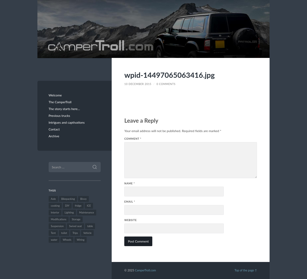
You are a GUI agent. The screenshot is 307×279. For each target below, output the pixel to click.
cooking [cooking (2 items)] (55, 205)
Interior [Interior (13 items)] (55, 212)
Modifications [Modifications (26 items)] (58, 219)
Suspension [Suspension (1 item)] (57, 226)
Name (129, 183)
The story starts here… (64, 109)
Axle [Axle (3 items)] (53, 198)
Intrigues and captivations (67, 122)
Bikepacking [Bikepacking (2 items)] (68, 198)
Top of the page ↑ (246, 270)
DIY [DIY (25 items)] (67, 205)
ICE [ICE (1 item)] (89, 205)
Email (129, 201)
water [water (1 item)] (54, 239)
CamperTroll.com (145, 270)
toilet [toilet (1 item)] (64, 233)
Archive (54, 136)
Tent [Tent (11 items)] (53, 233)
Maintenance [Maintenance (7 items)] (86, 212)
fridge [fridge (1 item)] (78, 205)
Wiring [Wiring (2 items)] (80, 239)
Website (130, 220)
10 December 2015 (137, 84)
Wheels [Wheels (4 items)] (67, 239)
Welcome (55, 95)
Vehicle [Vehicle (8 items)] (87, 233)
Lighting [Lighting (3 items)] (69, 212)
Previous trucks (59, 115)
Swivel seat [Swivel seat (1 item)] (75, 226)
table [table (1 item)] (90, 226)
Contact (54, 129)
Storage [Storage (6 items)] (76, 219)
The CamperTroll (60, 102)
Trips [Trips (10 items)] (75, 233)
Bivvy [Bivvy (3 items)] (83, 198)
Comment (132, 138)
